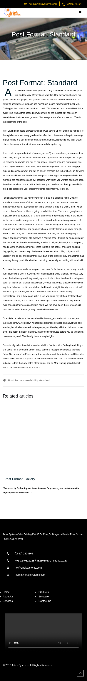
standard (44, 380)
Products (44, 592)
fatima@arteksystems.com (30, 574)
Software (44, 596)
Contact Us (45, 600)
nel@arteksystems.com (43, 3)
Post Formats (16, 380)
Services (8, 600)
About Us (8, 596)
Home (6, 592)
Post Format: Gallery (19, 479)
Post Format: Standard (40, 83)
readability (31, 380)
